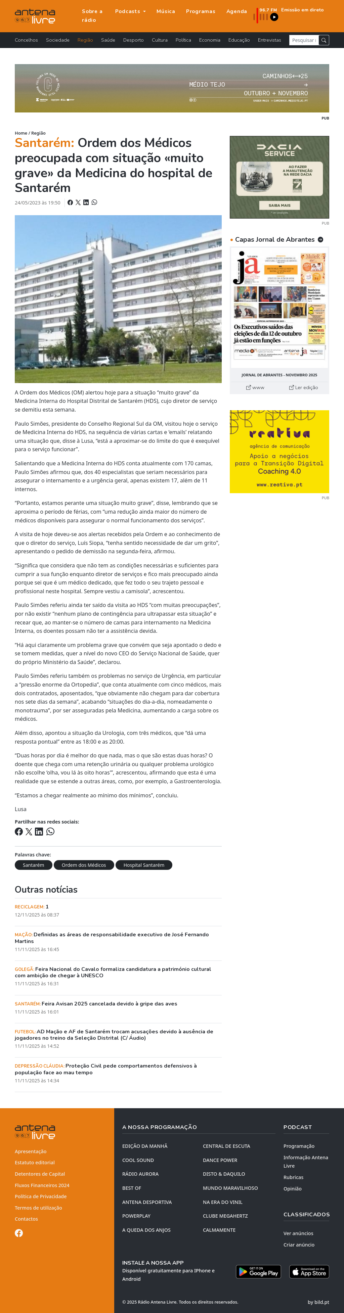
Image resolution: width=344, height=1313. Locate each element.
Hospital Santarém (144, 865)
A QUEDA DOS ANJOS (146, 1230)
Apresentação (31, 1151)
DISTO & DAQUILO (224, 1174)
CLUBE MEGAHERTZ (225, 1216)
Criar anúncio (299, 1244)
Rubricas (293, 1177)
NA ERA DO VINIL (223, 1202)
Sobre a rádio (92, 16)
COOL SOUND (138, 1160)
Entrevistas (269, 40)
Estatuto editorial (35, 1162)
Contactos (26, 1219)
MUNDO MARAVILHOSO (230, 1188)
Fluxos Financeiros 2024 (42, 1185)
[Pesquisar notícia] (304, 40)
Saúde (108, 40)
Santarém (33, 865)
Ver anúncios (298, 1233)
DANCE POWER (220, 1160)
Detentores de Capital (40, 1174)
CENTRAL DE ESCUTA (226, 1146)
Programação (299, 1146)
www (255, 387)
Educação (239, 40)
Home (21, 133)
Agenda (237, 11)
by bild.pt (318, 1302)
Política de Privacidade (41, 1196)
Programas (201, 11)
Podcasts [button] (128, 11)
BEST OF (131, 1188)
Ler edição (303, 387)
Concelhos (26, 40)
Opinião (293, 1188)
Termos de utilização (38, 1208)
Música (166, 11)
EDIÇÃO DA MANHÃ (144, 1146)
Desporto (133, 40)
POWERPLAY (136, 1216)
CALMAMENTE (219, 1230)
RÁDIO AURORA (140, 1174)
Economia (209, 40)
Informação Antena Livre (306, 1161)
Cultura (160, 40)
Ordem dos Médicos (84, 865)
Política (183, 40)
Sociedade (58, 40)
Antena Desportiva (147, 1202)
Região (85, 40)
